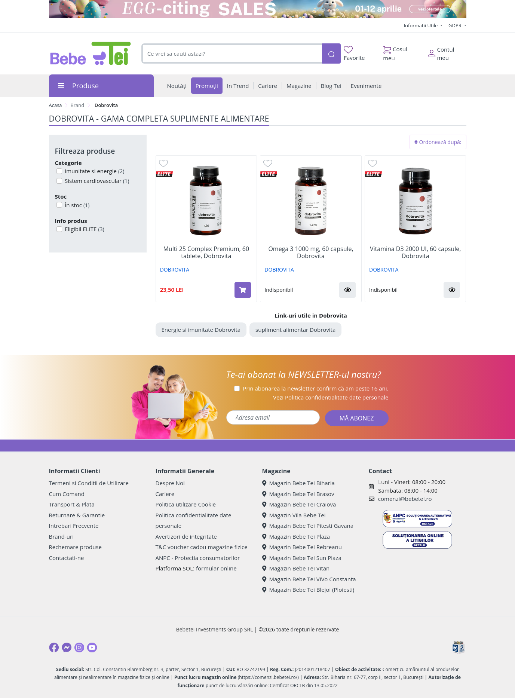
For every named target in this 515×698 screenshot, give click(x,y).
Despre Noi (170, 483)
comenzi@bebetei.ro (405, 498)
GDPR (455, 25)
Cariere (165, 494)
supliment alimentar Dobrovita (295, 329)
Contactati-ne (66, 557)
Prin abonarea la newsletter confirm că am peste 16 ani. (315, 388)
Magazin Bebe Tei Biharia (298, 483)
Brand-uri (61, 536)
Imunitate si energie (93, 171)
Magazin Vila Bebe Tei (294, 515)
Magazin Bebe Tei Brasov (298, 494)
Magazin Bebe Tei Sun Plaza (301, 557)
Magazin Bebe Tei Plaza (296, 536)
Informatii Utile (421, 25)
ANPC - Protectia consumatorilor (198, 557)
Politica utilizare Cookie (186, 504)
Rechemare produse (75, 547)
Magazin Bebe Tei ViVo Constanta (309, 579)
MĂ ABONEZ (357, 418)
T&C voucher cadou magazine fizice (202, 547)
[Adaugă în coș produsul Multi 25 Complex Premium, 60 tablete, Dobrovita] (242, 290)
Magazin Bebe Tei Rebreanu (302, 547)
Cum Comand (67, 494)
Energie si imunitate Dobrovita (201, 329)
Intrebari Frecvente (74, 525)
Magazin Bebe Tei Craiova (299, 504)
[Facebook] (54, 647)
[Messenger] (66, 647)
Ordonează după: (438, 142)
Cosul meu (395, 51)
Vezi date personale (331, 397)
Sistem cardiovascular (96, 180)
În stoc (76, 205)
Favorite (354, 53)
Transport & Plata (72, 504)
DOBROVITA (174, 269)
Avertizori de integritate (186, 536)
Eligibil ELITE (83, 229)
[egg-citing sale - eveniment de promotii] (257, 9)
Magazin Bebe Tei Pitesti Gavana (308, 525)
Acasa (55, 105)
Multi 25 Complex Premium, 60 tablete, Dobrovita (206, 252)
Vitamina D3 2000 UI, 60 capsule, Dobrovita (415, 252)
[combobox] (231, 53)
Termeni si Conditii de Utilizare (89, 483)
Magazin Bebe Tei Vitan (296, 568)
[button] (347, 290)
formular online (216, 568)
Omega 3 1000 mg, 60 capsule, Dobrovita (310, 252)
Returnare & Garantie (77, 515)
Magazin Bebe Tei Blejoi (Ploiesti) (308, 589)
